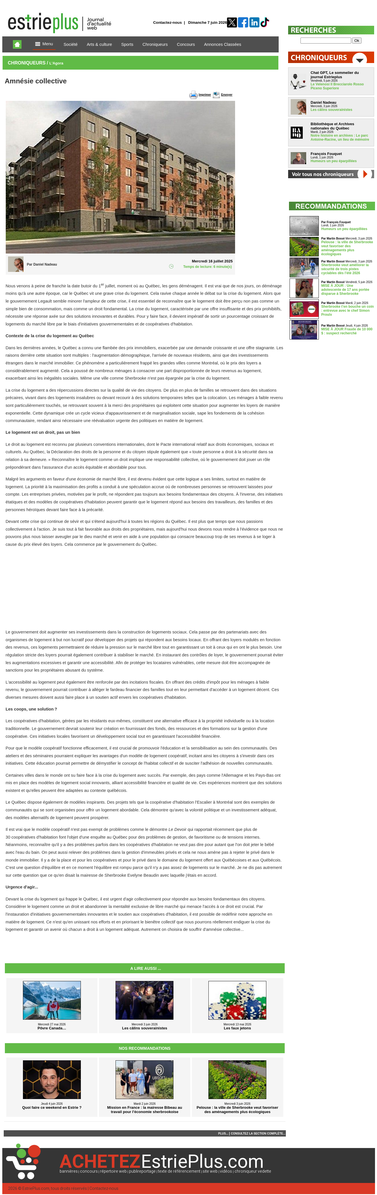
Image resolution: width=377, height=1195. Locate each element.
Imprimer (205, 94)
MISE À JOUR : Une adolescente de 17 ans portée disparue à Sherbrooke (345, 290)
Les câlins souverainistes (331, 110)
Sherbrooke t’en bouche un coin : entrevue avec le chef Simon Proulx (347, 311)
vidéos (226, 1171)
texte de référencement (179, 1171)
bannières (69, 1171)
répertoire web (113, 1171)
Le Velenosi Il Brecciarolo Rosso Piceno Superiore (337, 86)
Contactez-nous (167, 22)
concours (89, 1171)
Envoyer (226, 94)
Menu (44, 44)
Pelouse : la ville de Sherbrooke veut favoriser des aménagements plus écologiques (347, 248)
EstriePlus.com (35, 1189)
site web (210, 1171)
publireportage (142, 1171)
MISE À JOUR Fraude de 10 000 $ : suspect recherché (347, 331)
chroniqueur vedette (253, 1171)
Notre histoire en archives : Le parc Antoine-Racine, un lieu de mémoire (340, 138)
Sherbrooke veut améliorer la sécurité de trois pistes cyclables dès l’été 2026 (345, 269)
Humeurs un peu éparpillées (334, 161)
